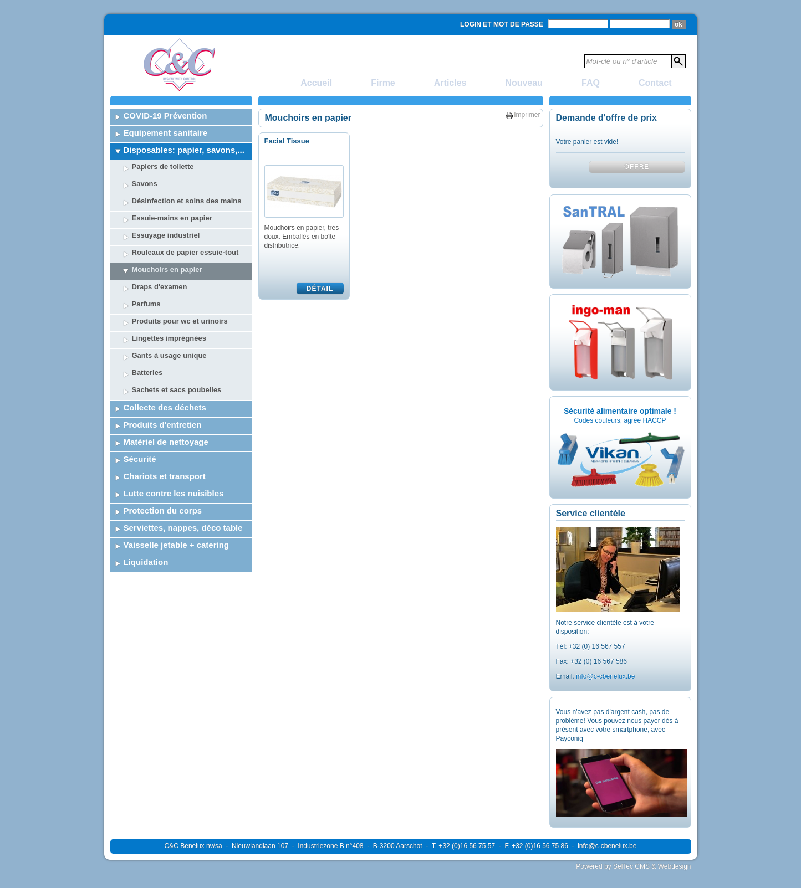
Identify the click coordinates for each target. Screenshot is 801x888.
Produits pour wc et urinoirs (180, 321)
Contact (655, 83)
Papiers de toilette (163, 166)
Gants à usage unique (169, 355)
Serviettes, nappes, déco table (183, 527)
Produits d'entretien (163, 424)
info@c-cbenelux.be (605, 676)
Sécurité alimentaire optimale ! (620, 411)
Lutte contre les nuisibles (174, 493)
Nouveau (524, 83)
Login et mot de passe (501, 24)
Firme (383, 83)
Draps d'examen (159, 287)
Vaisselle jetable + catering (176, 545)
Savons (144, 183)
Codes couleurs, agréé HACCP (620, 420)
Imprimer (527, 115)
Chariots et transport (165, 476)
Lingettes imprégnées (169, 338)
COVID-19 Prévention (165, 115)
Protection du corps (163, 510)
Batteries (147, 372)
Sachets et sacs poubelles (177, 390)
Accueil (316, 83)
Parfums (146, 304)
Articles (450, 83)
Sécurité (140, 459)
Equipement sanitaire (166, 132)
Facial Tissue (286, 141)
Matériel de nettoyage (166, 441)
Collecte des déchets (165, 407)
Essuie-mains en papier (172, 218)
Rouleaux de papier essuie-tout (185, 252)
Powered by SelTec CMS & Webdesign (633, 866)
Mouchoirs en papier (167, 269)
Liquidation (146, 562)
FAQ (590, 83)
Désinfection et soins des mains (187, 201)
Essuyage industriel (166, 235)
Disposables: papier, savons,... (184, 150)
